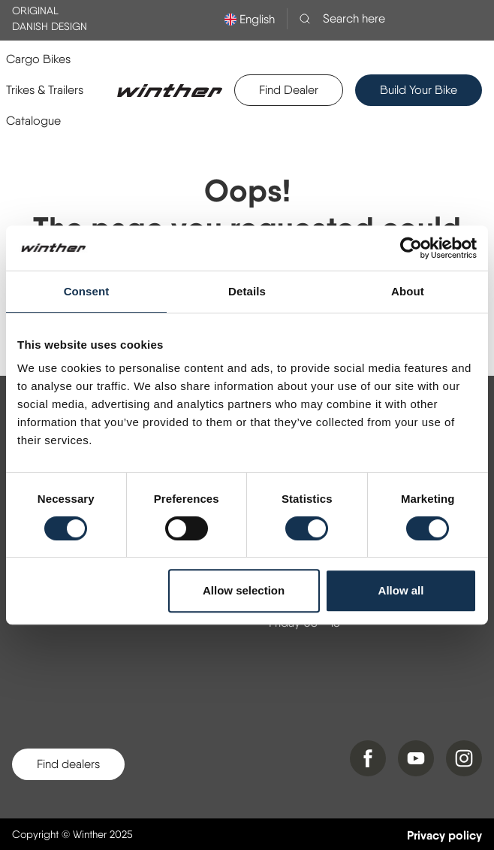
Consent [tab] (87, 291)
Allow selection (244, 590)
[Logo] (169, 90)
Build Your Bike (418, 90)
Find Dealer (288, 90)
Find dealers (68, 764)
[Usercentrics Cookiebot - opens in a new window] (411, 248)
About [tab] (407, 291)
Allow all (401, 590)
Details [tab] (247, 291)
